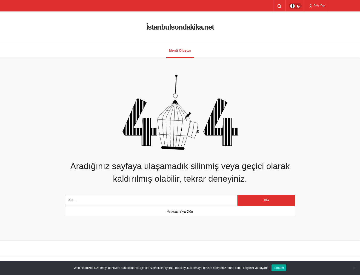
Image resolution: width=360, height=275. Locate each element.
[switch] (295, 6)
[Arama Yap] (279, 6)
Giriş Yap (317, 6)
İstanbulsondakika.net (180, 27)
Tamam (279, 267)
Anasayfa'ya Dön (180, 211)
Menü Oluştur (180, 50)
